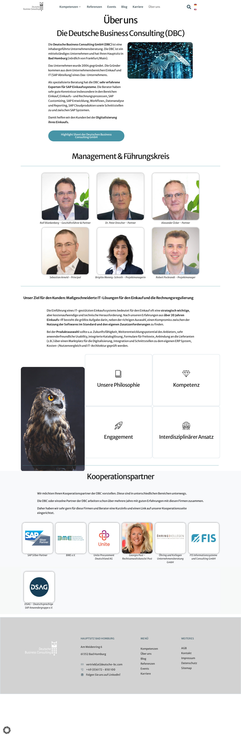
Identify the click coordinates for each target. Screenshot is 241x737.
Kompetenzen (69, 7)
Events (111, 7)
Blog (125, 7)
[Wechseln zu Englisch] (195, 9)
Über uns (155, 7)
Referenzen (93, 7)
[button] (189, 7)
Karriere (138, 7)
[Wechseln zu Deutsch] (195, 4)
